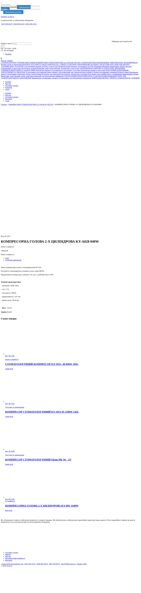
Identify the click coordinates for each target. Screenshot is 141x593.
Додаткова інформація (13, 260)
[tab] (72, 258)
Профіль (8, 54)
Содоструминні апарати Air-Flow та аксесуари (41, 66)
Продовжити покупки (13, 12)
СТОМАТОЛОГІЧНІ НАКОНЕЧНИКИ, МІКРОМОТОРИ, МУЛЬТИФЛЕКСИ (109, 63)
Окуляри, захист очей (22, 76)
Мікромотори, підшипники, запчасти (45, 78)
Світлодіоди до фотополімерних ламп (35, 68)
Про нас (8, 84)
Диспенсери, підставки (79, 74)
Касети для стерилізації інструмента (57, 74)
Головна (8, 82)
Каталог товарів (7, 61)
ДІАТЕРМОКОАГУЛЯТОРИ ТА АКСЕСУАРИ (97, 68)
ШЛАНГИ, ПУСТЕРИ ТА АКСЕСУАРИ (37, 64)
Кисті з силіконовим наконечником (120, 74)
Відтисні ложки (123, 72)
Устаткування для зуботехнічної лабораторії (75, 78)
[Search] (3, 46)
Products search (6, 43)
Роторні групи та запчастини (11, 64)
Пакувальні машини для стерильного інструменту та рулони (58, 70)
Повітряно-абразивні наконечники (106, 66)
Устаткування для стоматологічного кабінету (42, 72)
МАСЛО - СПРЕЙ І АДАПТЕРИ (64, 64)
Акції (7, 89)
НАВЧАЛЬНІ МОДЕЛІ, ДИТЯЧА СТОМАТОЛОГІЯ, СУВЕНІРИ (116, 78)
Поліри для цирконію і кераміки (105, 72)
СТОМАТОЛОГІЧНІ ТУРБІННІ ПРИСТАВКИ (18, 63)
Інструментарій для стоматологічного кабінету (76, 72)
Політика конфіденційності (15, 558)
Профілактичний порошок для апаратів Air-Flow (76, 66)
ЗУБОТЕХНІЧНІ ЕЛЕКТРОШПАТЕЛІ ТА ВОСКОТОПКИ (85, 76)
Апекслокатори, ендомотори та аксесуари (64, 68)
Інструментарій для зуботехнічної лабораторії (47, 76)
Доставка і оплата (11, 85)
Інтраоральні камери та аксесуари (93, 70)
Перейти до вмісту (7, 17)
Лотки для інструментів (34, 74)
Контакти (8, 87)
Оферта (8, 554)
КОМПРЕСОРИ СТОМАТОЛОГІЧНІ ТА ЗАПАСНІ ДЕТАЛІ (58, 63)
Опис (7, 258)
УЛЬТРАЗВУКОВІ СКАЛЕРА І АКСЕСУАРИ (93, 64)
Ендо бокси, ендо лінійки (97, 74)
